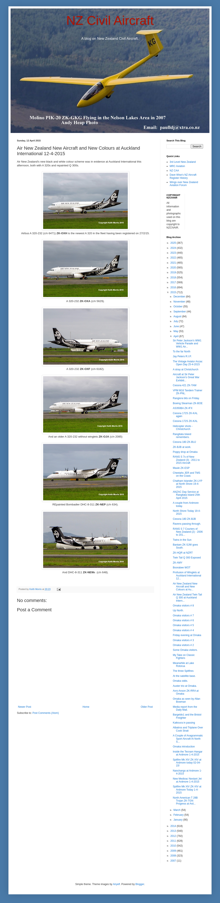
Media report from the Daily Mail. (185, 708)
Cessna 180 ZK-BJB (184, 518)
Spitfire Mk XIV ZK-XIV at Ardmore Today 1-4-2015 (187, 789)
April (176, 336)
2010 (173, 845)
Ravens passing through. (187, 523)
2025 (173, 242)
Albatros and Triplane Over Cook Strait (188, 729)
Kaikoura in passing (184, 722)
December (179, 296)
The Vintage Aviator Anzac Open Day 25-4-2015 (187, 363)
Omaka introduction (184, 746)
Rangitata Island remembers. (182, 436)
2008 (173, 855)
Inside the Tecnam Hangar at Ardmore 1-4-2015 (187, 753)
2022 (173, 257)
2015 (173, 292)
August (177, 316)
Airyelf (116, 884)
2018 (173, 277)
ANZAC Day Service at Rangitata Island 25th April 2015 (186, 494)
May (176, 331)
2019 (173, 272)
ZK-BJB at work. (182, 447)
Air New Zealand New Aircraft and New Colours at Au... (185, 586)
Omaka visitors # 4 (183, 630)
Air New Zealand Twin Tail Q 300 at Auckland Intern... (187, 597)
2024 (173, 247)
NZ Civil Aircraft (110, 20)
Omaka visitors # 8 (183, 605)
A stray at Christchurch (185, 369)
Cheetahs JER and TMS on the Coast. (186, 474)
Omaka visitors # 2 (183, 645)
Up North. (178, 610)
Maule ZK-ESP (181, 468)
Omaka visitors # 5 (183, 625)
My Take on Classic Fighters (184, 656)
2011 (173, 840)
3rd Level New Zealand (183, 161)
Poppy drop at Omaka (185, 451)
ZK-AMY (177, 562)
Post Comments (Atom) (45, 712)
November (179, 301)
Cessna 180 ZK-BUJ (184, 442)
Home (85, 706)
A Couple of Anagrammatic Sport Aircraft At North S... (188, 738)
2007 (173, 860)
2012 (173, 836)
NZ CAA (174, 170)
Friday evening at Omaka (187, 635)
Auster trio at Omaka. (185, 685)
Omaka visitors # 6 (183, 620)
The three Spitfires (183, 670)
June (176, 326)
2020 (173, 267)
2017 (173, 282)
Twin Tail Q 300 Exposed (187, 557)
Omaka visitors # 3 (183, 640)
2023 (173, 252)
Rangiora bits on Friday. (186, 398)
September (180, 311)
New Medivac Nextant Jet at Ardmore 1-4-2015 (187, 780)
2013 (173, 830)
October (178, 306)
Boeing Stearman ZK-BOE (188, 403)
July (176, 321)
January (178, 819)
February (178, 814)
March (177, 810)
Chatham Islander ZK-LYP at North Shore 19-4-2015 (187, 483)
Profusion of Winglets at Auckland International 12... (187, 575)
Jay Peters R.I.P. (182, 356)
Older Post (147, 706)
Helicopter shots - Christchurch (182, 428)
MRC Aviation (177, 166)
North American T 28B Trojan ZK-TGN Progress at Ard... (185, 800)
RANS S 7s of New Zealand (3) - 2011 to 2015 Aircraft (186, 459)
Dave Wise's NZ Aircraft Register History (183, 176)
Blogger (139, 884)
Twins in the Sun (182, 539)
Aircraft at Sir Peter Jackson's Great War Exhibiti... (186, 377)
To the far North (181, 351)
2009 (173, 850)
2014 (173, 826)
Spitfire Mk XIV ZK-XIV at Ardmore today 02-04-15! (187, 762)
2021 (173, 262)
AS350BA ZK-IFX (182, 408)
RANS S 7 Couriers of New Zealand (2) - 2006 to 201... (188, 531)
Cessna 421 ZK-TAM (184, 385)
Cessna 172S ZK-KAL (185, 421)
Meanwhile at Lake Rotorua (183, 665)
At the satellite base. (184, 676)
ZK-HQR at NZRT (183, 552)
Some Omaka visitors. (185, 650)
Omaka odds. (180, 680)
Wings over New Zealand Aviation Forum (184, 184)
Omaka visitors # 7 (183, 615)
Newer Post (24, 706)
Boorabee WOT (181, 567)
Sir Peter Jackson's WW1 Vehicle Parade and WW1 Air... (187, 343)
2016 (173, 287)
